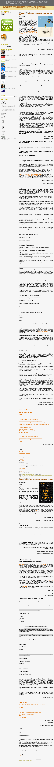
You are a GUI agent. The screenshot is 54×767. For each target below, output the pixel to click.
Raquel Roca (25, 586)
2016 (2, 126)
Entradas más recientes (22, 762)
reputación (28, 476)
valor (37, 476)
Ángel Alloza (28, 453)
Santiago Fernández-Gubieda (36, 174)
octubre (3, 112)
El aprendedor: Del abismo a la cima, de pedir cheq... (8, 111)
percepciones (25, 476)
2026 (2, 100)
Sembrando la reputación (25, 174)
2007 (2, 134)
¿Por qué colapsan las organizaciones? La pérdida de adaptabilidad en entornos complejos (11, 68)
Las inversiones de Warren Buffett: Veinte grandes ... (8, 110)
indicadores (50, 475)
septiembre (3, 113)
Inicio (37, 762)
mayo (3, 116)
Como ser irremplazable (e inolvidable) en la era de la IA (32, 704)
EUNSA (20, 414)
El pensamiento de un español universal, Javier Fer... (8, 107)
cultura (37, 475)
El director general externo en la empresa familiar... (8, 109)
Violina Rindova (22, 460)
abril (3, 117)
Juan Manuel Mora (22, 453)
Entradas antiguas (50, 762)
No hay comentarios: (31, 474)
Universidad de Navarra (32, 31)
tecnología (28, 760)
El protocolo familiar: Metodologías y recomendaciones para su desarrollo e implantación (10, 60)
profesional (24, 760)
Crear (31, 475)
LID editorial (21, 707)
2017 (2, 125)
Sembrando (31, 476)
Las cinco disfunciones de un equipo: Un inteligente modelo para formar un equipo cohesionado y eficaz (11, 89)
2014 (2, 128)
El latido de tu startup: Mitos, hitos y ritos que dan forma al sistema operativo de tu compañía (10, 76)
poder (21, 760)
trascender (31, 760)
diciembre (3, 103)
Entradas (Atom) (25, 764)
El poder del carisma (41, 564)
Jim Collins (21, 459)
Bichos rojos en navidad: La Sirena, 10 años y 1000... (9, 106)
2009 (2, 132)
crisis (35, 475)
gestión (45, 475)
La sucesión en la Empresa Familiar (10, 84)
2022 (2, 121)
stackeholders (35, 476)
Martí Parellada (22, 468)
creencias (33, 475)
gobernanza (47, 475)
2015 (2, 127)
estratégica (42, 475)
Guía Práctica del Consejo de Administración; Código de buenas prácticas (10, 55)
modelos (22, 476)
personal (20, 760)
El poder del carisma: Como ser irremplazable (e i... (8, 105)
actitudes (22, 475)
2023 (2, 120)
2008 (2, 133)
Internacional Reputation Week (32, 175)
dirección (39, 475)
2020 (2, 123)
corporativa (28, 475)
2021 (2, 122)
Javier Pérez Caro (9, 12)
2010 (2, 131)
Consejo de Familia (7, 50)
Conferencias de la (30, 410)
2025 (2, 101)
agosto (3, 114)
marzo (3, 118)
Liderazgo (20, 476)
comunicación (25, 475)
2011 (2, 130)
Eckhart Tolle (22, 755)
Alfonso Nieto (22, 471)
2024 (2, 102)
